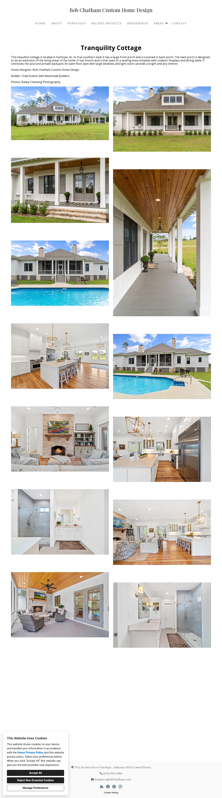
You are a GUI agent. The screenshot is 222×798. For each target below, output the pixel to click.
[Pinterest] (114, 786)
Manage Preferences (35, 788)
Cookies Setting (111, 792)
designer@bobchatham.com (113, 779)
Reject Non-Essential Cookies (35, 780)
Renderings (137, 23)
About (56, 23)
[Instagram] (120, 786)
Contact (179, 23)
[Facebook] (107, 786)
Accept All (35, 773)
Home (40, 23)
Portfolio (77, 23)
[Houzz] (101, 786)
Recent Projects (106, 23)
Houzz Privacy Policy (30, 752)
